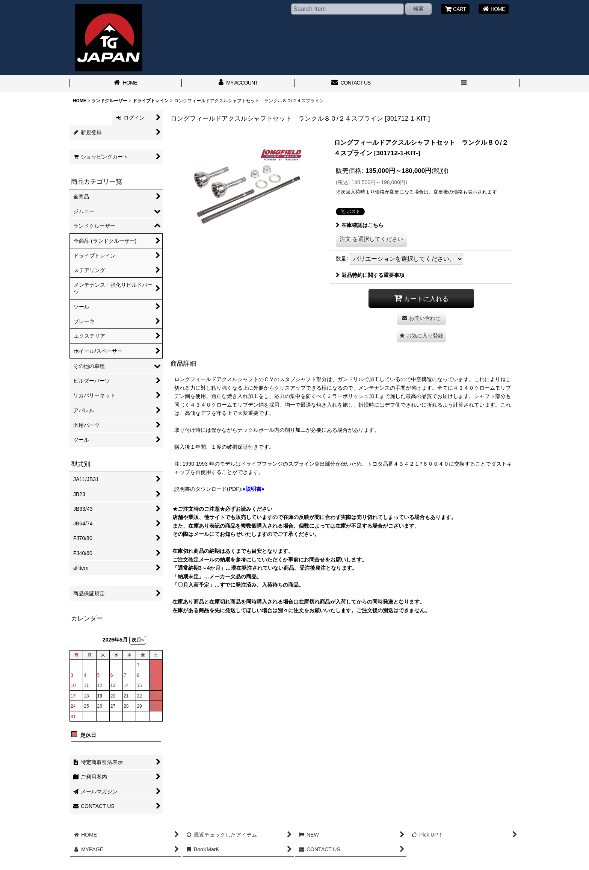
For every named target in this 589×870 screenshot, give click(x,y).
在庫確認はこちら (360, 225)
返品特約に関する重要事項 (370, 275)
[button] (463, 83)
